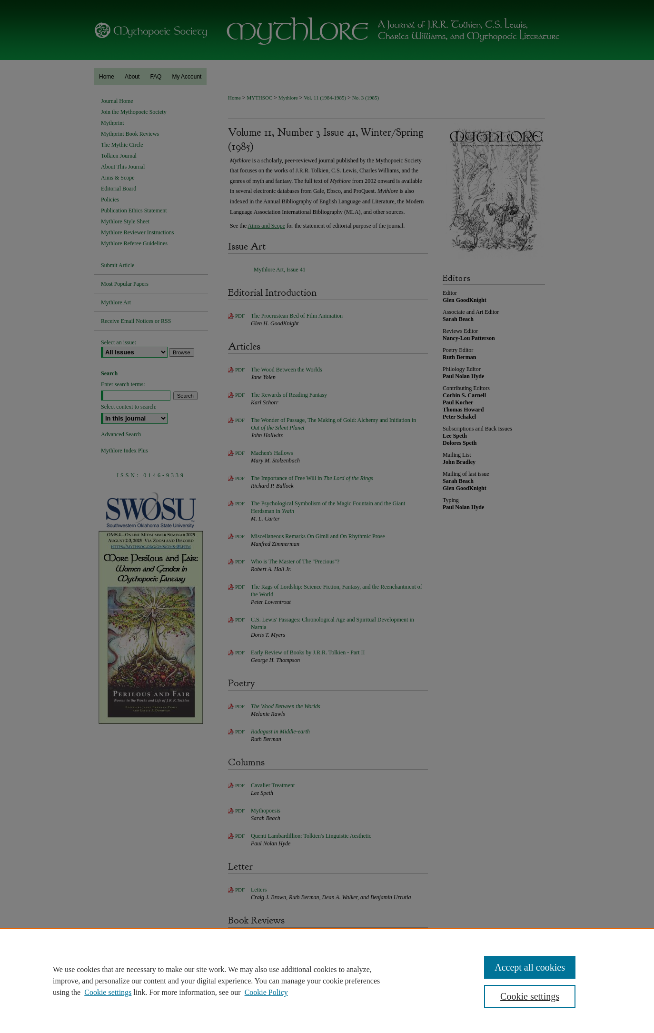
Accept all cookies (530, 967)
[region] (327, 980)
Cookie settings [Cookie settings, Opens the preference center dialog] (529, 996)
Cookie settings (107, 992)
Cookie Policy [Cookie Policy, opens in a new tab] (266, 992)
